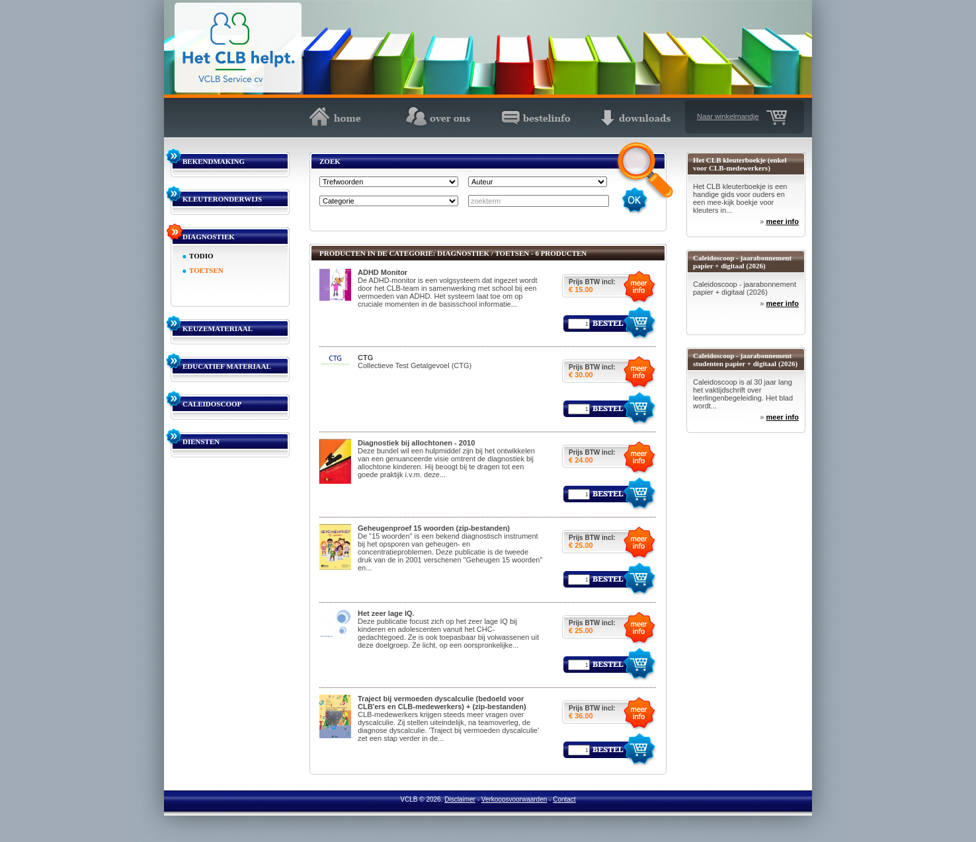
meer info (782, 221)
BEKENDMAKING (214, 161)
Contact (564, 799)
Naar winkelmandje (728, 116)
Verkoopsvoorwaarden (514, 799)
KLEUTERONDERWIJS (222, 199)
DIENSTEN (201, 441)
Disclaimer (459, 799)
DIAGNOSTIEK (209, 237)
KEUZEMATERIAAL (218, 328)
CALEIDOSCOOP (212, 404)
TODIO (201, 256)
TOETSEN (206, 270)
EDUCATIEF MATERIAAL (227, 366)
